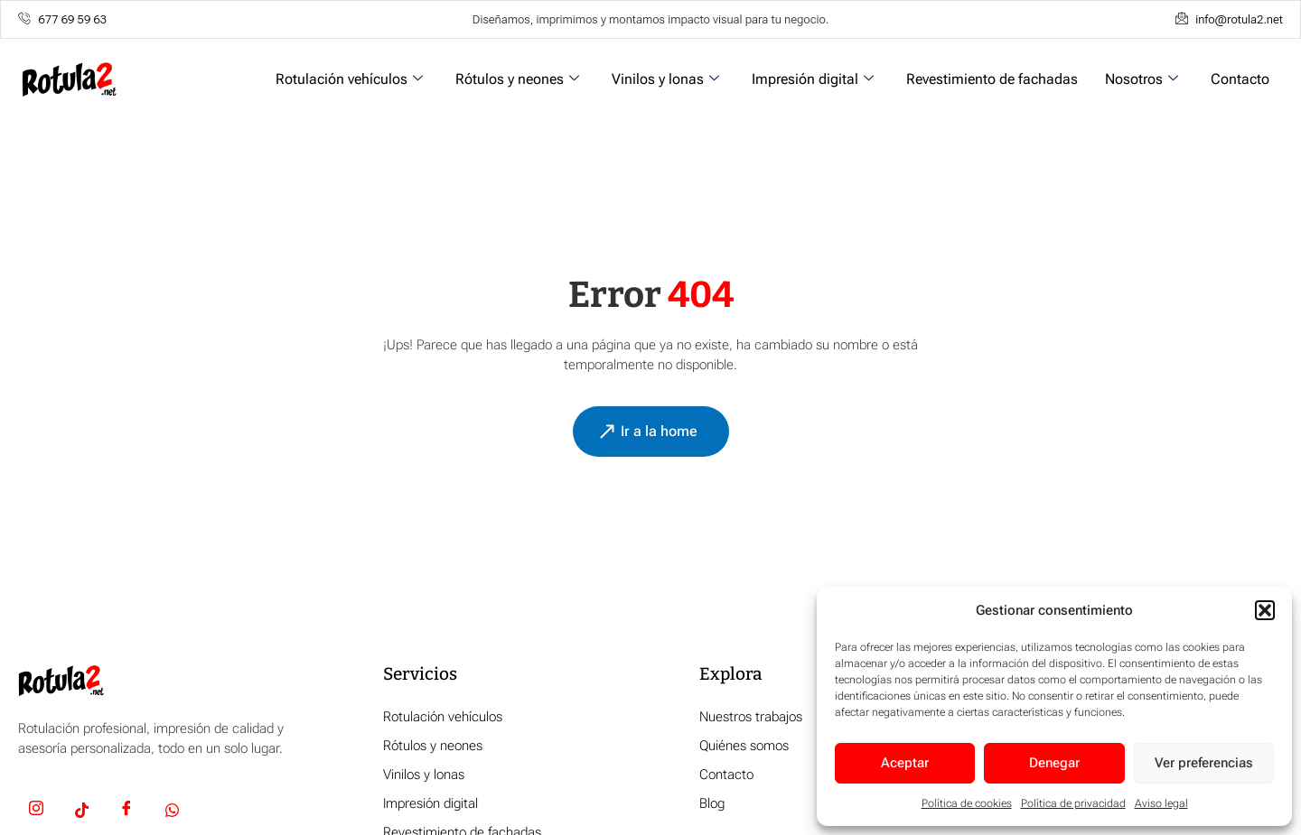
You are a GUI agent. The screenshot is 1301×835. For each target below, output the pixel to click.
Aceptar (905, 763)
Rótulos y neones (517, 79)
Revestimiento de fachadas (992, 79)
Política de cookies (967, 803)
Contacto (1240, 79)
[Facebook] (126, 811)
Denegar (1054, 763)
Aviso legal (1161, 803)
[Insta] (36, 811)
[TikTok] (81, 811)
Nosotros (1141, 79)
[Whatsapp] (172, 811)
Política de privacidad (1073, 803)
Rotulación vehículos (349, 79)
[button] (1265, 610)
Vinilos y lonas (665, 79)
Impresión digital (813, 79)
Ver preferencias (1204, 763)
